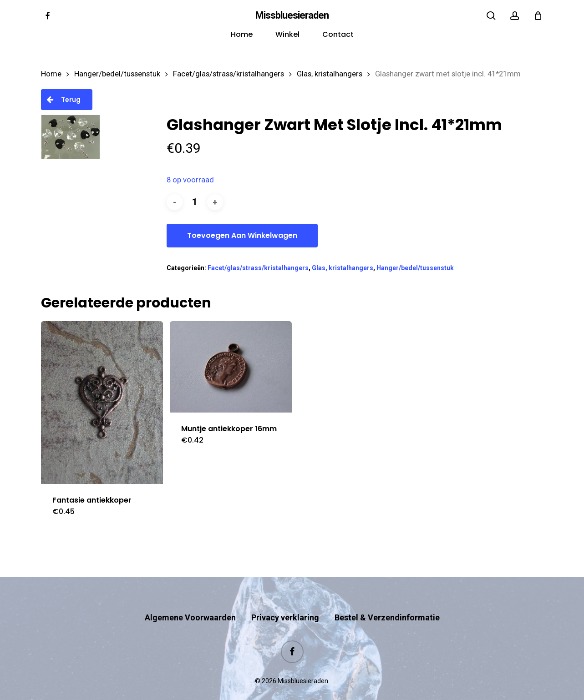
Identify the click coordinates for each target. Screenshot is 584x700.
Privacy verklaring (285, 599)
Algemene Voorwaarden (190, 599)
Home (51, 74)
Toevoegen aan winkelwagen (242, 235)
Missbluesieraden (292, 15)
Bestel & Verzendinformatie (387, 599)
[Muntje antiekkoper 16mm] (231, 367)
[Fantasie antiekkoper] (102, 402)
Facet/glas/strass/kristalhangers (228, 74)
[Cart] (538, 15)
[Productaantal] (194, 202)
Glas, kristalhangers (329, 74)
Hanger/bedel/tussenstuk (117, 74)
